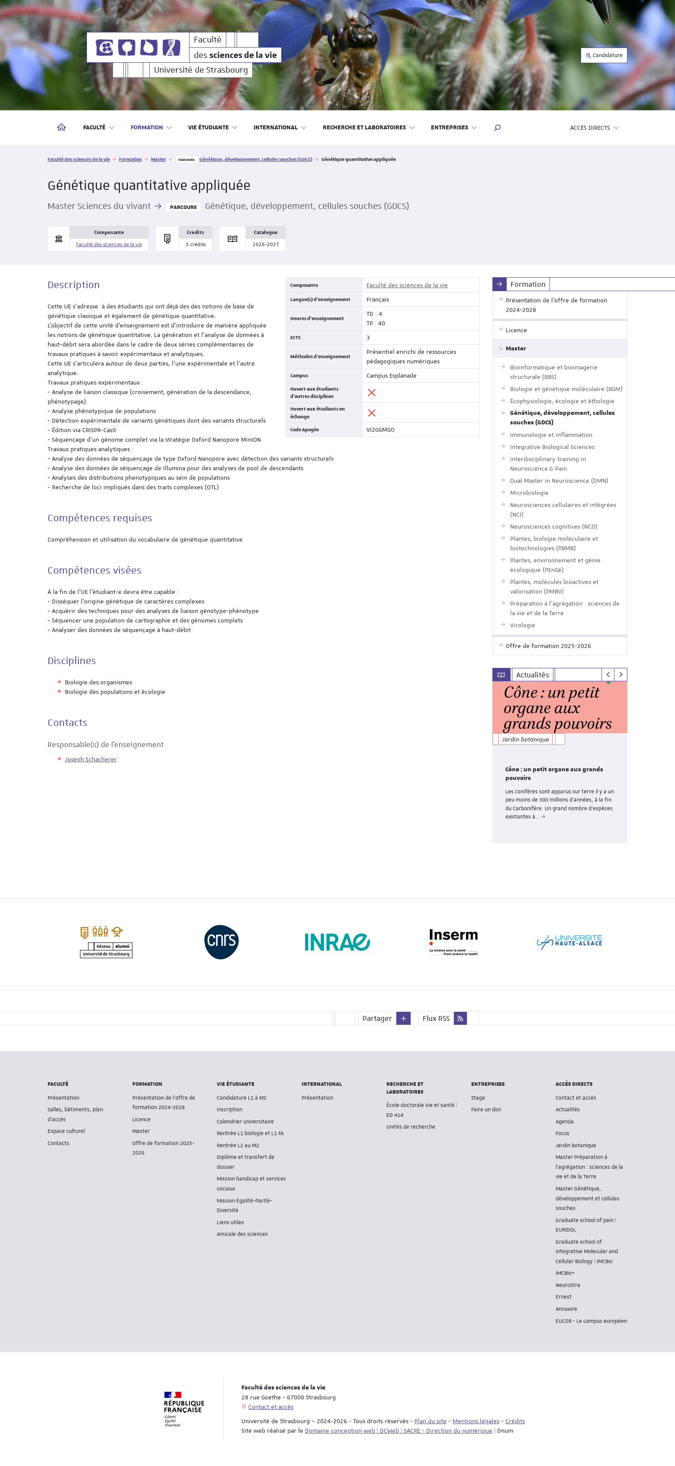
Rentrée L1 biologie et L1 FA (250, 1133)
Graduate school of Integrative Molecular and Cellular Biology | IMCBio (587, 1251)
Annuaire (566, 1308)
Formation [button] (152, 128)
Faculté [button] (99, 128)
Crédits (515, 1421)
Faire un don (486, 1109)
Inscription (229, 1109)
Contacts (58, 1142)
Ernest (564, 1296)
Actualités (568, 1109)
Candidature (604, 55)
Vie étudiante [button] (213, 128)
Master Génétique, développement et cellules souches (588, 1198)
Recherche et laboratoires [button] (369, 128)
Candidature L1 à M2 (242, 1097)
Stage (478, 1097)
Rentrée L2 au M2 (238, 1145)
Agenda (565, 1121)
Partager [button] (377, 1018)
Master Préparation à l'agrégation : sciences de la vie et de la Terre (589, 1167)
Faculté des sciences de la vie (79, 159)
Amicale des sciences (242, 1234)
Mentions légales (476, 1421)
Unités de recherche (410, 1126)
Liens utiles (230, 1222)
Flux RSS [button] (436, 1018)
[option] (560, 762)
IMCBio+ (565, 1273)
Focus (562, 1133)
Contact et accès (576, 1097)
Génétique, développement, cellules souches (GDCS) (255, 159)
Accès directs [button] (595, 128)
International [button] (280, 128)
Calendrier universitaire (245, 1121)
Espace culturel (66, 1131)
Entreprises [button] (454, 128)
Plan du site (431, 1421)
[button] (497, 127)
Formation (130, 159)
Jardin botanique (576, 1145)
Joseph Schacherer (91, 759)
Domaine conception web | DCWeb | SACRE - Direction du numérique (398, 1430)
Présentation (63, 1097)
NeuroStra (568, 1284)
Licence (141, 1119)
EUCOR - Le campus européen (591, 1320)
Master (158, 159)
